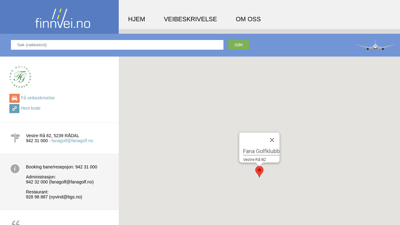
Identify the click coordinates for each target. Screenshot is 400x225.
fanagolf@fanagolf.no (72, 140)
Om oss (248, 19)
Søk (238, 44)
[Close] (272, 140)
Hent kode (31, 108)
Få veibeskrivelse (38, 97)
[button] (259, 172)
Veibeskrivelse (190, 19)
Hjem (136, 19)
